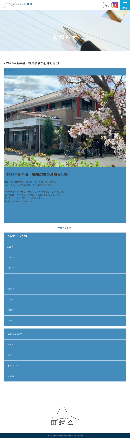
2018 (11, 321)
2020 (11, 299)
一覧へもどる (64, 227)
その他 (11, 376)
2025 (11, 257)
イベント (12, 366)
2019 (11, 310)
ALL (10, 247)
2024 (11, 268)
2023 (11, 278)
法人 (10, 355)
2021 (11, 289)
